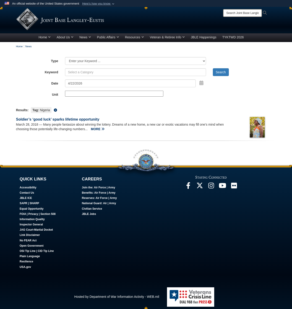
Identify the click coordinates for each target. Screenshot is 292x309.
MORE (97, 129)
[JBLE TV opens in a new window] (222, 187)
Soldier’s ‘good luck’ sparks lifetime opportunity (57, 119)
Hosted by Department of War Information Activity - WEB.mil (116, 296)
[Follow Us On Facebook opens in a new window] (188, 187)
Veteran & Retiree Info (167, 37)
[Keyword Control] (135, 72)
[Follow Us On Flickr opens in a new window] (234, 187)
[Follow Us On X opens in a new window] (199, 187)
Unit (55, 94)
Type (54, 61)
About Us (65, 37)
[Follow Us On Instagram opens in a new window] (211, 187)
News (85, 37)
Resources (134, 37)
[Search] (242, 13)
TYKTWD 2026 (233, 37)
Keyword (51, 72)
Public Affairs (108, 37)
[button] (98, 3)
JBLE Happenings (203, 37)
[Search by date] (130, 83)
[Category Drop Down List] (135, 61)
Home (45, 37)
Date (54, 83)
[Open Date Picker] (201, 83)
